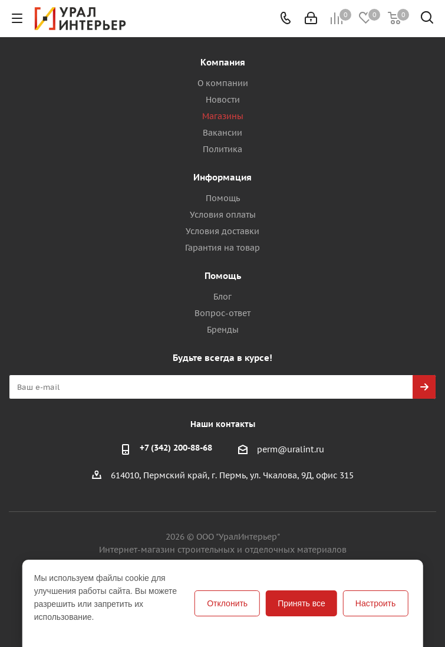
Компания (222, 62)
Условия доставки (222, 231)
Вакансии (222, 132)
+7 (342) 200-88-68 (176, 447)
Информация (222, 177)
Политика (222, 149)
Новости (223, 99)
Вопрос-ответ (222, 313)
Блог (222, 296)
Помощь (223, 198)
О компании (222, 83)
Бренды (223, 329)
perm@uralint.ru (290, 449)
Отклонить (227, 603)
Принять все (301, 603)
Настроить (375, 603)
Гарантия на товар (222, 247)
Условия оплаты (223, 214)
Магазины (222, 116)
